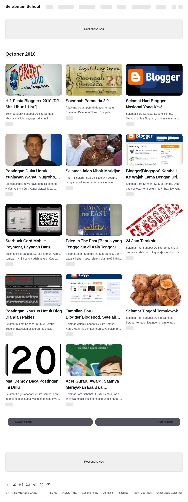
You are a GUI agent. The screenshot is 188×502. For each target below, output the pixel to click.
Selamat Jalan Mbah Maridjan (93, 171)
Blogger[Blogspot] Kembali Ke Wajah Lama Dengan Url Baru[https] (151, 177)
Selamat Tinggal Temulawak (152, 311)
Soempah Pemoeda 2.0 (87, 100)
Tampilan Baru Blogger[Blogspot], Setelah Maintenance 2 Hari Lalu (91, 317)
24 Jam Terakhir (140, 241)
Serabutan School (22, 6)
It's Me (49, 6)
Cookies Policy (87, 6)
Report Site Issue (141, 6)
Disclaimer (106, 6)
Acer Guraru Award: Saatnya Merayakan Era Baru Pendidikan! (92, 387)
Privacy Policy (66, 6)
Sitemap (121, 6)
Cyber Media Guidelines (169, 492)
